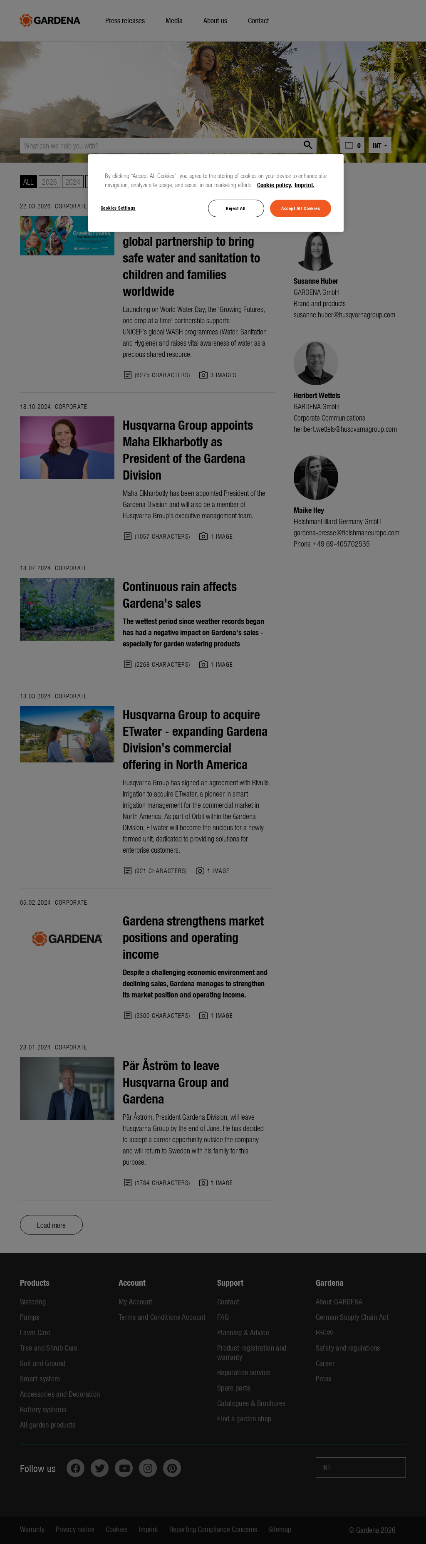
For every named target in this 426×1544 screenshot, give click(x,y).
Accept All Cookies (300, 208)
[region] (216, 193)
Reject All (236, 208)
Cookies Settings (118, 207)
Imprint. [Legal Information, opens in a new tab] (305, 185)
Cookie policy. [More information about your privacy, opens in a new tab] (274, 185)
